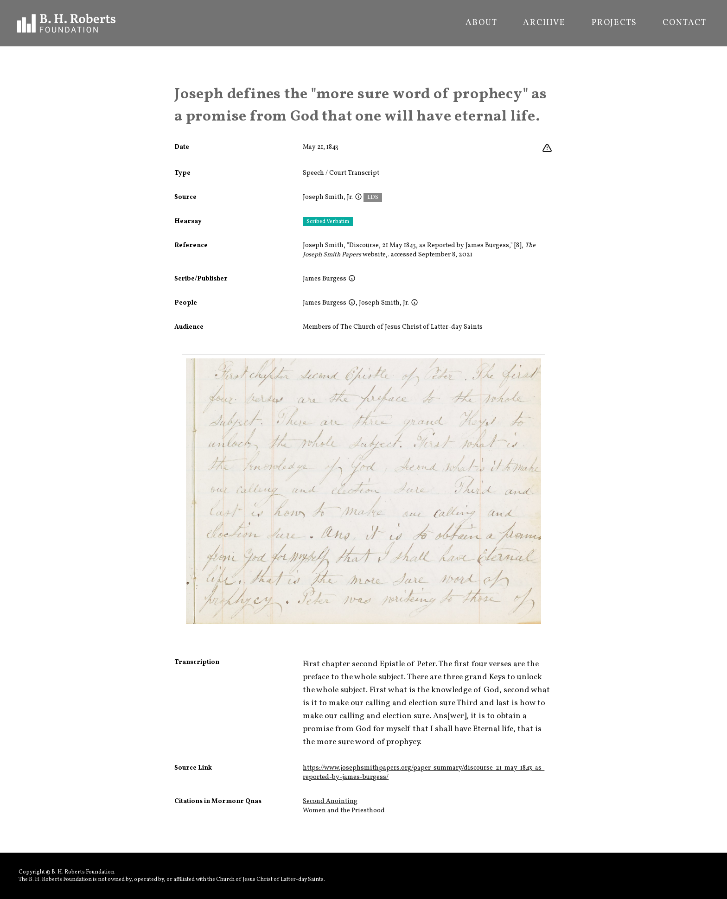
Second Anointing (330, 801)
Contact (685, 23)
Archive (544, 23)
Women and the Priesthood (344, 810)
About (481, 23)
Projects (614, 23)
